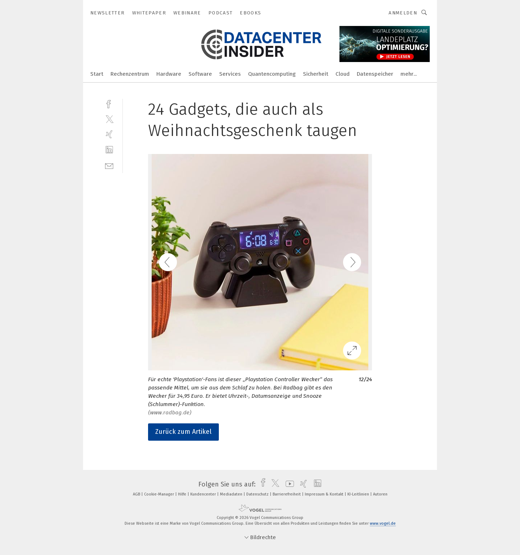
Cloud (342, 74)
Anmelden (403, 13)
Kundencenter (203, 494)
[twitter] (109, 118)
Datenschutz (258, 494)
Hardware (168, 74)
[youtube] (288, 484)
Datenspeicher (375, 74)
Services (230, 74)
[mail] (109, 165)
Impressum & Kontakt (324, 494)
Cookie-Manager (159, 494)
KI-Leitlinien (358, 494)
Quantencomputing (272, 74)
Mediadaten (231, 494)
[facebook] (109, 103)
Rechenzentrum (129, 74)
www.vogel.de (383, 523)
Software (200, 74)
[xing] (109, 134)
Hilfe (182, 494)
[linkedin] (109, 149)
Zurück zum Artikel (183, 432)
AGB (137, 494)
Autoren (380, 494)
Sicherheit (315, 74)
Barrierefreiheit (287, 494)
